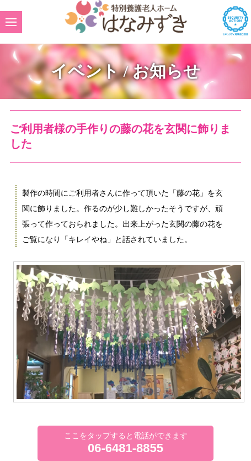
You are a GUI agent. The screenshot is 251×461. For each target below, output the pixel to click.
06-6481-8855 (125, 448)
